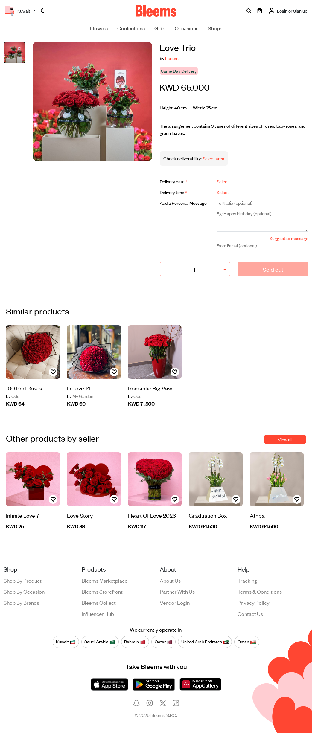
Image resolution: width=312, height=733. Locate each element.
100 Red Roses (24, 388)
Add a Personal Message (183, 203)
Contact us (250, 613)
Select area (213, 158)
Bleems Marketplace (104, 580)
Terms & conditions (260, 591)
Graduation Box (208, 515)
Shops (215, 27)
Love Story (80, 515)
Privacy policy (254, 602)
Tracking (247, 580)
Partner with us (177, 591)
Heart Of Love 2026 (152, 515)
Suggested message (289, 238)
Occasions (186, 27)
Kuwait (66, 641)
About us (170, 580)
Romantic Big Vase (151, 388)
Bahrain (135, 641)
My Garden (80, 396)
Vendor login (175, 602)
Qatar (164, 641)
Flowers (99, 27)
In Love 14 (78, 388)
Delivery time (173, 192)
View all (285, 439)
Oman (247, 641)
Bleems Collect (99, 602)
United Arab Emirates (205, 641)
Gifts (159, 27)
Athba (257, 515)
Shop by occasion (24, 591)
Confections (131, 27)
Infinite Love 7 (22, 515)
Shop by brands (21, 602)
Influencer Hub (98, 613)
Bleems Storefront (102, 591)
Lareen (172, 58)
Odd (12, 396)
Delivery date (173, 181)
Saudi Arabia (99, 641)
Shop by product (23, 580)
